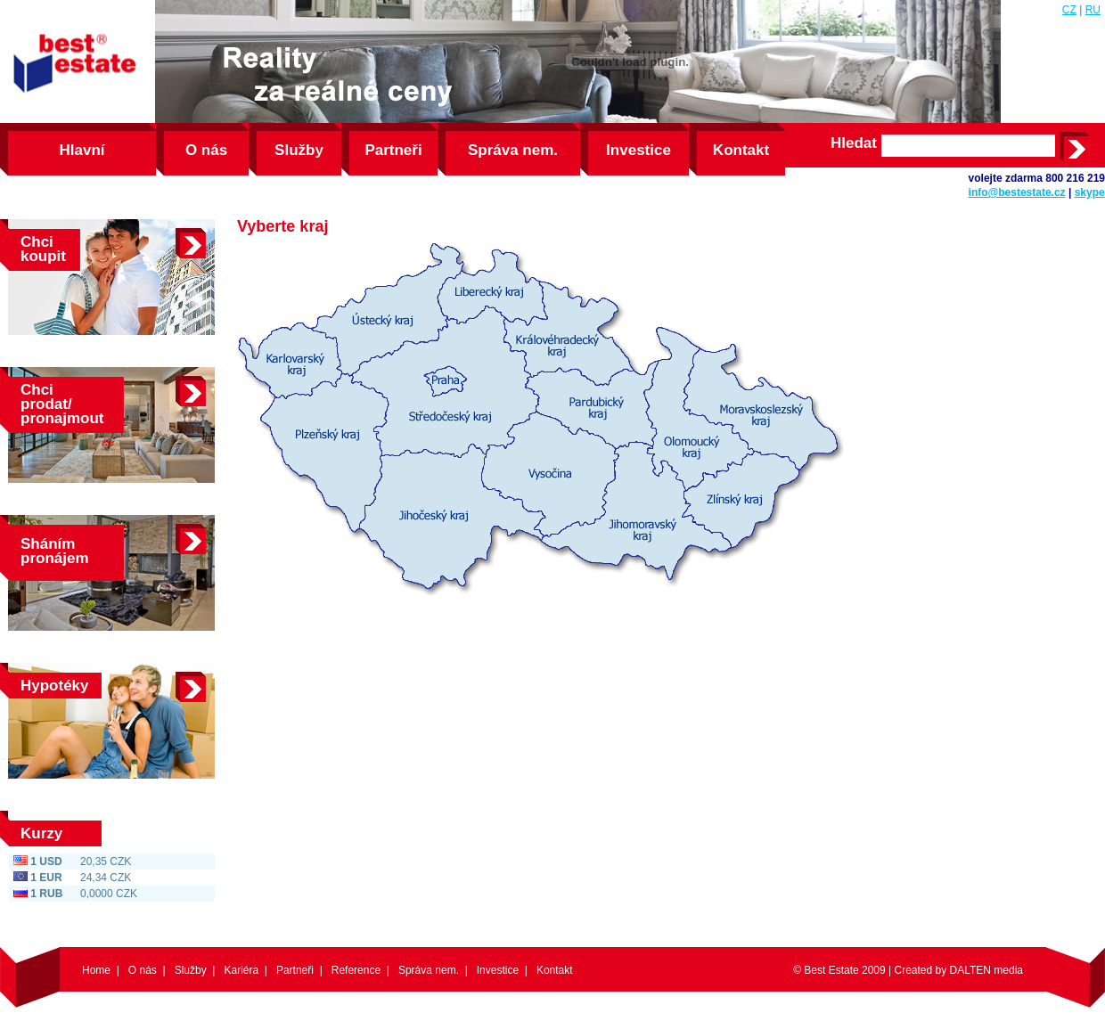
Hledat (854, 143)
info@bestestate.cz (1017, 192)
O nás (206, 150)
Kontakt (741, 150)
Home (96, 970)
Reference (356, 970)
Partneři (393, 150)
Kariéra (241, 970)
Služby (298, 150)
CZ (1069, 10)
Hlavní (81, 150)
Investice (638, 150)
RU (1093, 10)
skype (1090, 192)
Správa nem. (513, 150)
